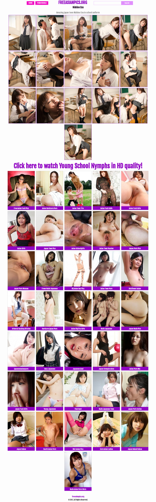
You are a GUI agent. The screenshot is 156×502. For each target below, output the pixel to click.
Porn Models (41, 3)
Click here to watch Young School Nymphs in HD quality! (78, 166)
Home (30, 3)
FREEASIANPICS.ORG (72, 3)
